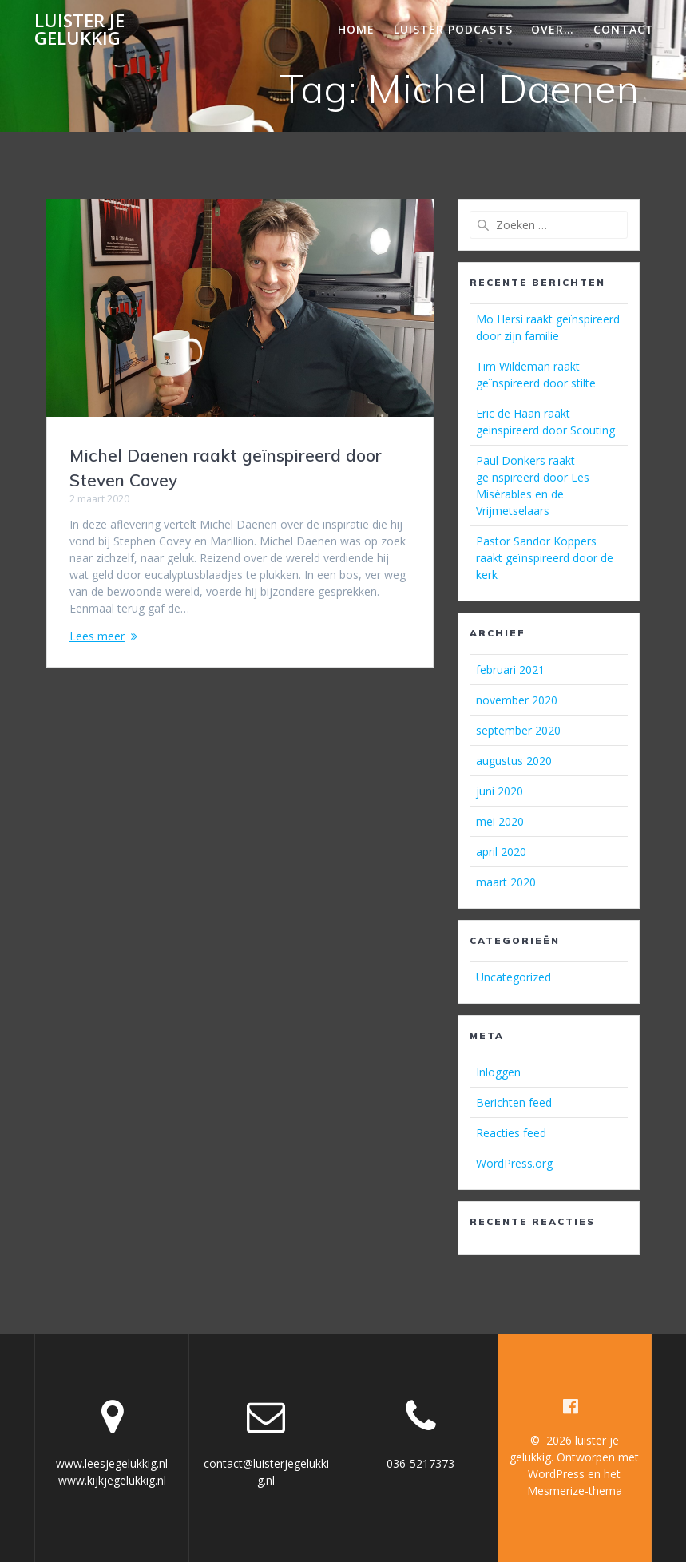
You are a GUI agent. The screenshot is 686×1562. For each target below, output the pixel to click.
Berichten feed (514, 1102)
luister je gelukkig (79, 30)
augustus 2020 (514, 760)
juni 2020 (499, 791)
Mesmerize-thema (574, 1490)
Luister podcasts (453, 29)
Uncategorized (513, 977)
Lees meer (97, 636)
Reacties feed (511, 1132)
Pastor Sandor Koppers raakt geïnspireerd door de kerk (544, 557)
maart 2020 (506, 882)
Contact (623, 29)
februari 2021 (510, 669)
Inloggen (498, 1072)
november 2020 (516, 700)
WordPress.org (514, 1163)
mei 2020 (500, 821)
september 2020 (518, 730)
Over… (552, 29)
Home (356, 29)
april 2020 (501, 851)
